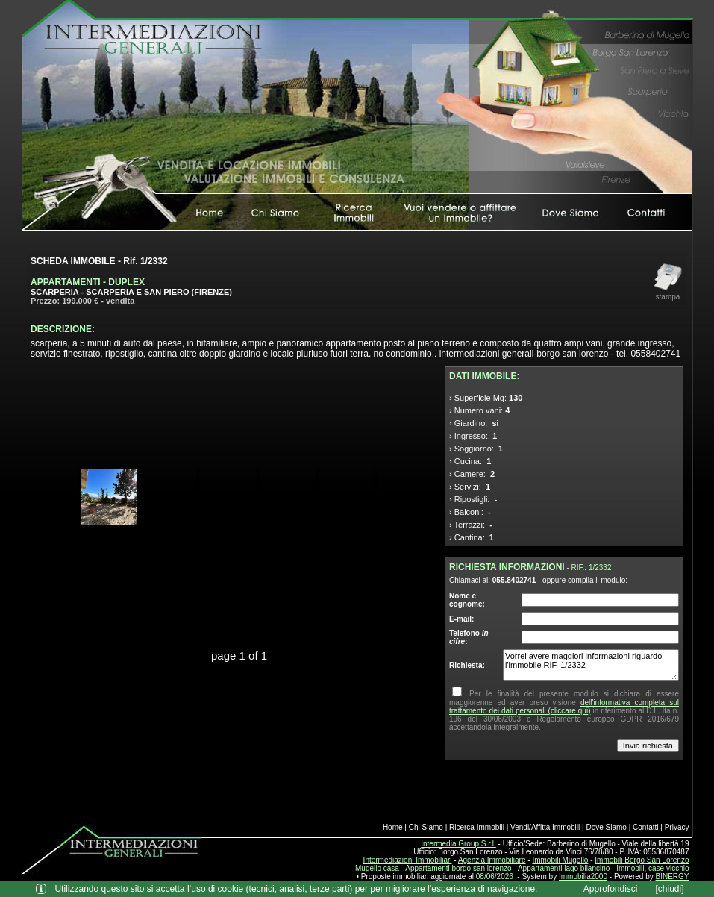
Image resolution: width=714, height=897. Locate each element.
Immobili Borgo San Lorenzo (642, 860)
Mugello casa (377, 868)
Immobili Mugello (560, 860)
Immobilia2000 (583, 876)
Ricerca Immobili (476, 827)
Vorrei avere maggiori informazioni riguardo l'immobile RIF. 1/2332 (591, 665)
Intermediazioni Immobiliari (407, 860)
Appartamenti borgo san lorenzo (458, 868)
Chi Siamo (426, 827)
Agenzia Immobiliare (492, 860)
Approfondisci (610, 889)
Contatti (645, 827)
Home (393, 827)
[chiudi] (670, 889)
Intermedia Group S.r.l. (458, 844)
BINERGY (672, 876)
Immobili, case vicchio (652, 868)
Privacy (677, 827)
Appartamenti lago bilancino (564, 868)
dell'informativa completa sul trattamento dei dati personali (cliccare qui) (564, 706)
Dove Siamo (606, 827)
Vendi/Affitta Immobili (545, 827)
